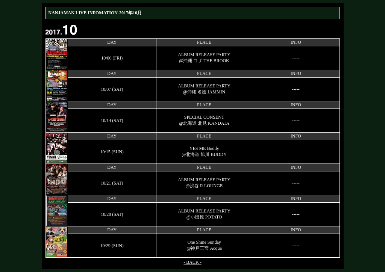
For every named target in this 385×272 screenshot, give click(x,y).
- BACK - (192, 262)
